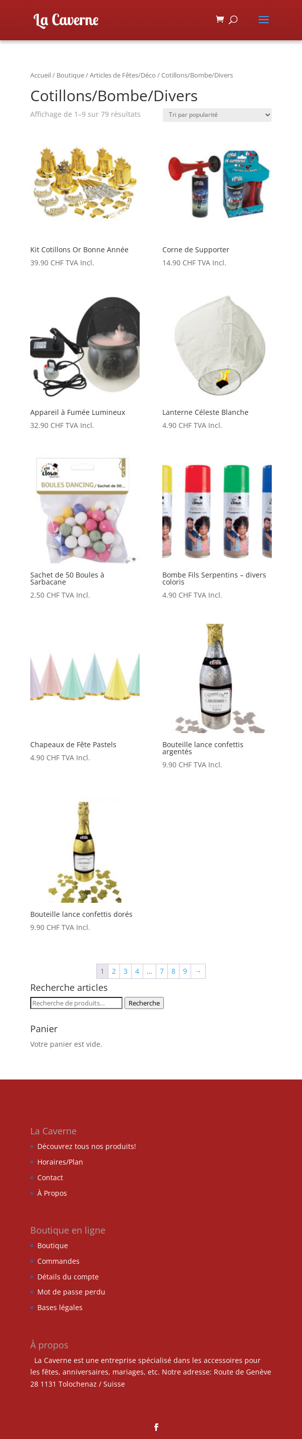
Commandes (58, 1261)
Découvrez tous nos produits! (86, 1146)
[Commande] (217, 115)
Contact (50, 1177)
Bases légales (60, 1307)
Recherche (144, 1003)
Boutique (70, 75)
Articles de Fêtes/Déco (123, 75)
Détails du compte (68, 1276)
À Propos (52, 1193)
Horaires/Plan (60, 1162)
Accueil (40, 75)
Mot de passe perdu (71, 1292)
